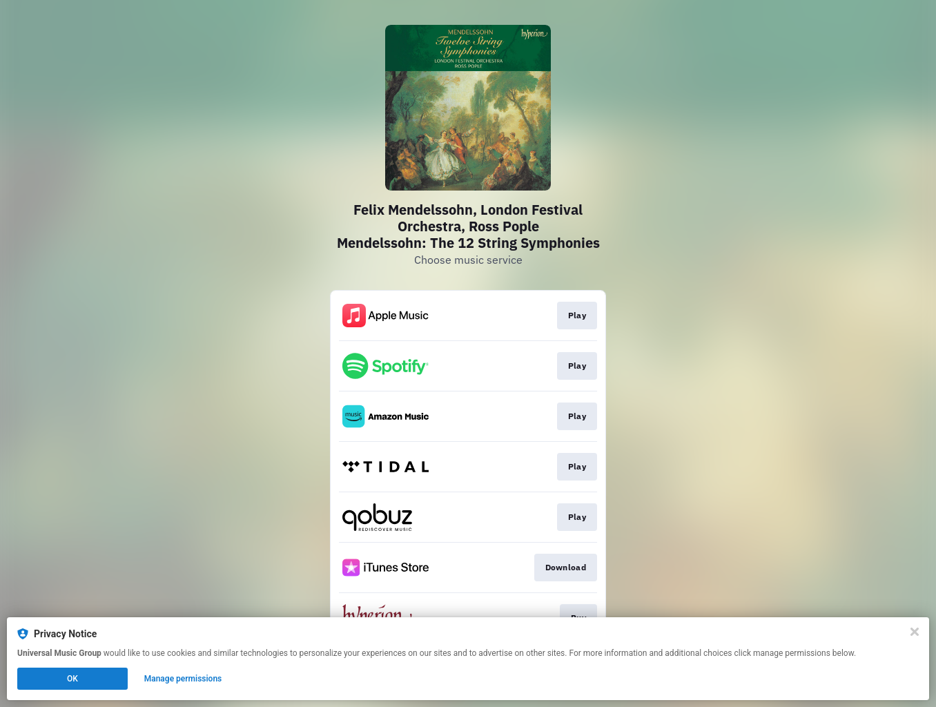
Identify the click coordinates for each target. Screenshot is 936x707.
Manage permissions (183, 679)
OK (72, 679)
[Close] (915, 632)
